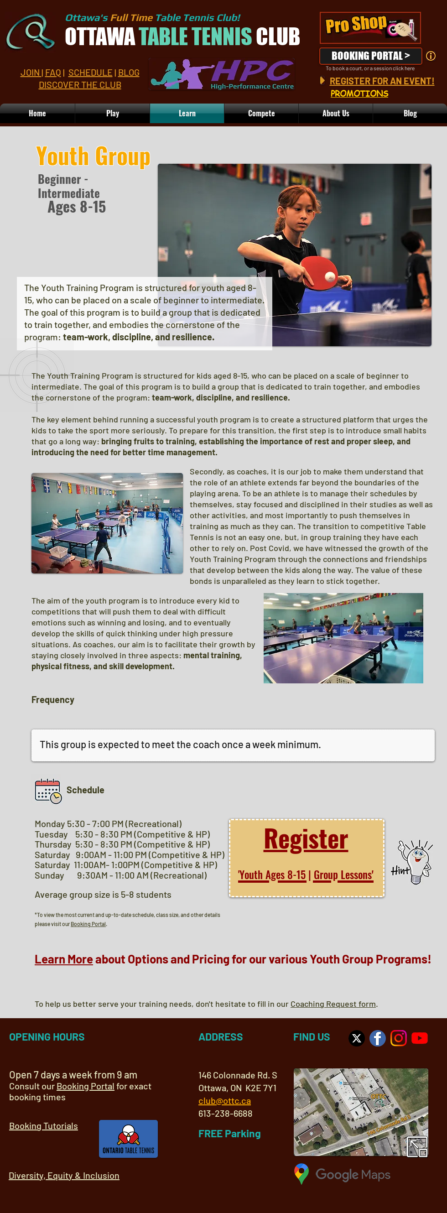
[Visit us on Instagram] (398, 1038)
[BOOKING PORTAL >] (370, 56)
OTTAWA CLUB (182, 36)
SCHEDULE (90, 72)
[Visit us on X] (356, 1038)
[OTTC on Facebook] (377, 1038)
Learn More (64, 959)
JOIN (31, 72)
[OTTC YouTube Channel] (419, 1038)
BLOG (129, 72)
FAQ (53, 72)
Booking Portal (88, 924)
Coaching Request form (333, 1004)
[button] (336, 113)
